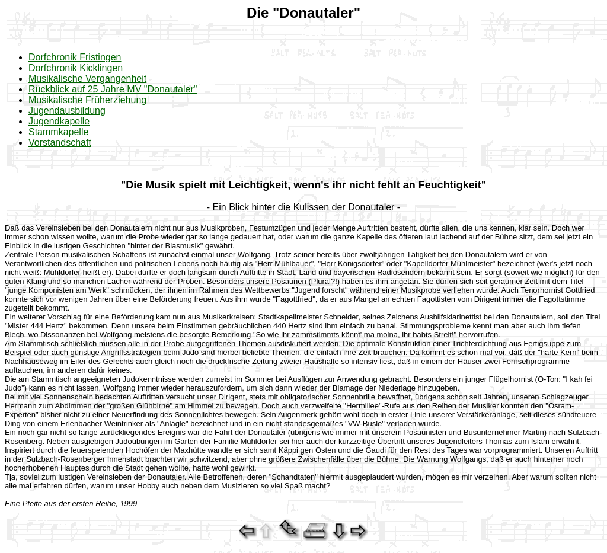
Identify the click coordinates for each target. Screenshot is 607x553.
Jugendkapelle (59, 121)
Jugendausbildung (67, 111)
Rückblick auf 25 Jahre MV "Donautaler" (112, 89)
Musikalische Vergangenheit (87, 78)
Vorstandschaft (59, 143)
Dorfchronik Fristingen (75, 57)
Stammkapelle (58, 132)
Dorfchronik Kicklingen (75, 68)
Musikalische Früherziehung (87, 100)
